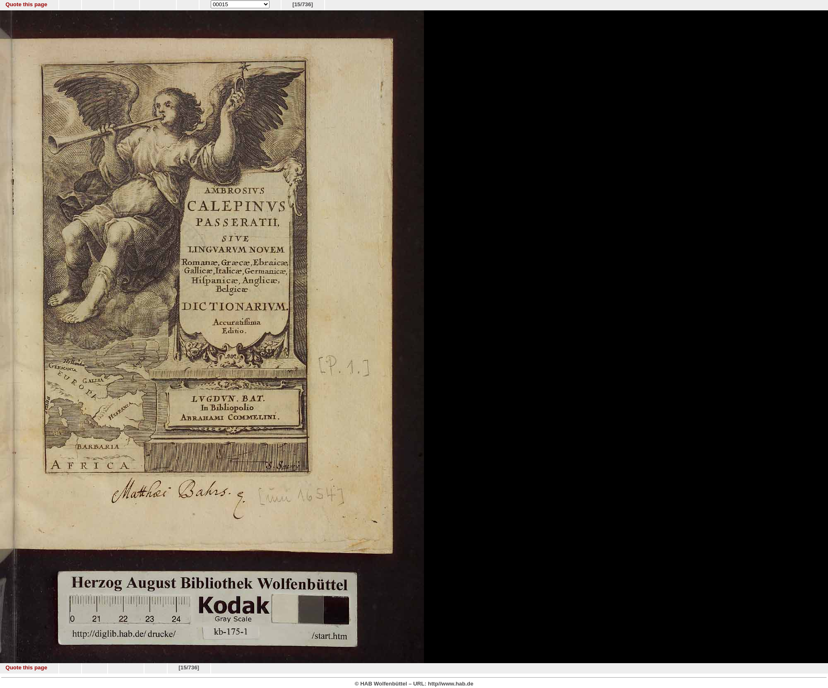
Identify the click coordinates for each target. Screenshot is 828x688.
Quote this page (26, 4)
